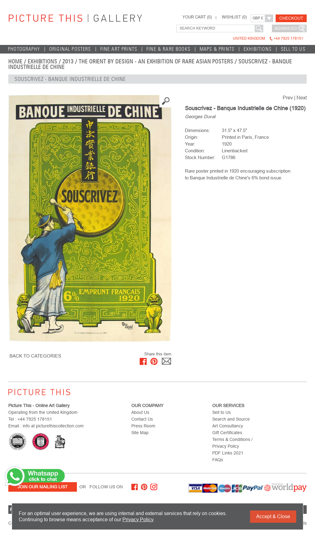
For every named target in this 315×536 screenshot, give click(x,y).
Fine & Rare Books (168, 49)
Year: (190, 143)
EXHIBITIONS (258, 49)
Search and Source (231, 419)
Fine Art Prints (119, 49)
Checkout (291, 18)
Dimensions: (197, 130)
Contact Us (142, 419)
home (15, 61)
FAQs (217, 459)
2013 (68, 61)
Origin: (191, 137)
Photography (24, 49)
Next (302, 97)
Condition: (195, 150)
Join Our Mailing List (43, 486)
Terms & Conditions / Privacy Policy (232, 443)
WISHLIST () (234, 17)
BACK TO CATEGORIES (35, 355)
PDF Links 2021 (227, 452)
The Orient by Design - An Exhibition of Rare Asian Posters (156, 61)
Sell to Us (293, 49)
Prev (288, 97)
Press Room (143, 425)
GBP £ (258, 18)
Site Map (140, 432)
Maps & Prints (217, 49)
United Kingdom (268, 38)
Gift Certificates (227, 432)
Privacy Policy (137, 519)
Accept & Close (273, 516)
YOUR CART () (197, 17)
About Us (140, 412)
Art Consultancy (227, 425)
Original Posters (70, 49)
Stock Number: (200, 157)
